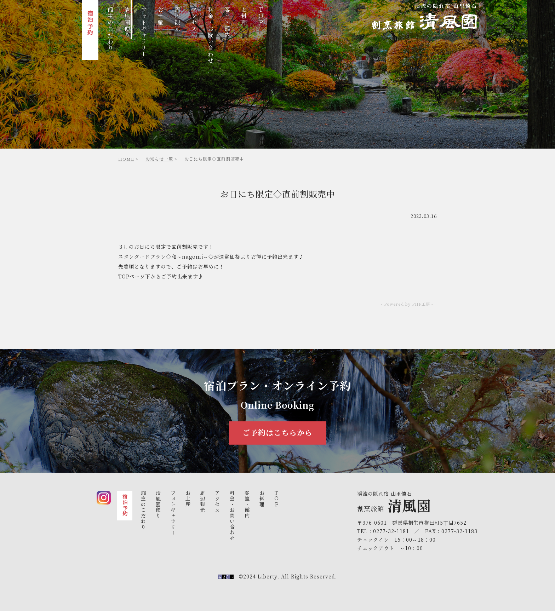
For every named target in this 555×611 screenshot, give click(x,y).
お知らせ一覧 (159, 159)
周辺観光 (177, 20)
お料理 (244, 16)
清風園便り (127, 23)
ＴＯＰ (260, 16)
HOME (126, 159)
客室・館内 (227, 23)
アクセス (193, 20)
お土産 (160, 16)
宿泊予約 (90, 23)
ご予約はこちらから (277, 433)
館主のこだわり (110, 29)
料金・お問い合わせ (210, 35)
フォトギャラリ (144, 32)
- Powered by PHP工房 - (407, 304)
